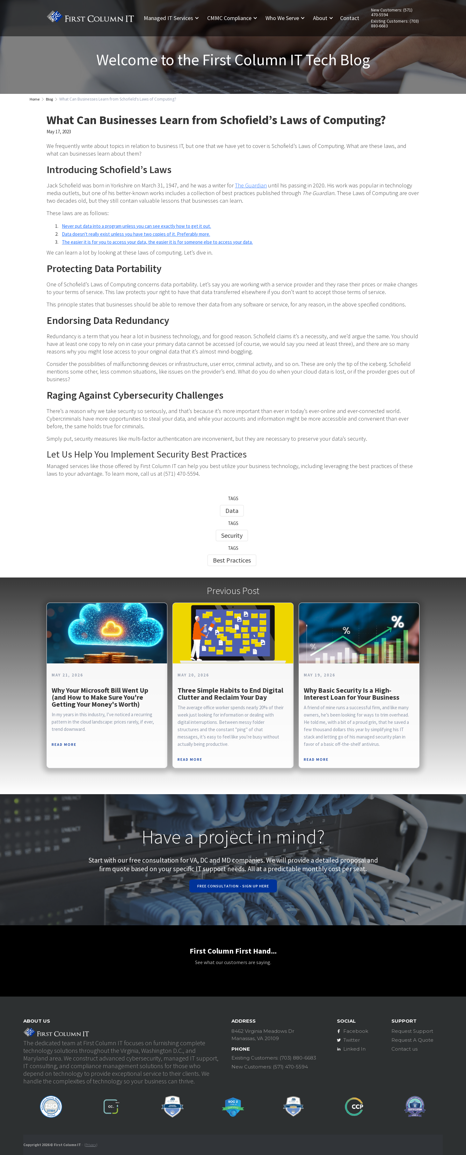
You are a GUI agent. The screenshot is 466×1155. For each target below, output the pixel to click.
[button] (174, 18)
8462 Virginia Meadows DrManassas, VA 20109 (262, 1034)
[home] (90, 18)
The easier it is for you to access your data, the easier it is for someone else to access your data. (157, 242)
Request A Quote (412, 1040)
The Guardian (251, 185)
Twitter (351, 1040)
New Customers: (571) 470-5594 (391, 12)
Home (35, 99)
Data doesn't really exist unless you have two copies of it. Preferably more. (136, 234)
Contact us (404, 1049)
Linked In (354, 1049)
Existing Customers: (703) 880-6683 (395, 23)
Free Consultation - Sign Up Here (233, 886)
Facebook (355, 1031)
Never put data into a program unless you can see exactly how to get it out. (136, 226)
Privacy (90, 1144)
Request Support (412, 1031)
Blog (49, 99)
